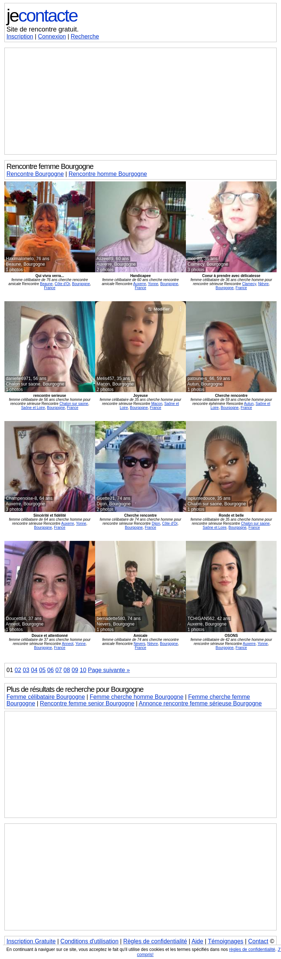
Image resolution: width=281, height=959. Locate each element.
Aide (197, 941)
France (49, 288)
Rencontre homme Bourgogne (107, 174)
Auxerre (139, 284)
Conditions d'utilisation (89, 941)
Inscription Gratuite (31, 941)
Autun (249, 404)
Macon (156, 404)
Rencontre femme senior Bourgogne (87, 703)
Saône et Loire (33, 408)
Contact (258, 941)
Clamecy (249, 284)
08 (67, 670)
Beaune (46, 284)
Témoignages (225, 941)
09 (75, 670)
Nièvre (263, 284)
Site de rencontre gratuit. (43, 29)
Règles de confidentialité (155, 941)
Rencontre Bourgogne (35, 174)
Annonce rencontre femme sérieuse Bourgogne (200, 703)
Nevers (139, 644)
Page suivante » (109, 670)
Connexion (52, 36)
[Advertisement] (140, 101)
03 (26, 670)
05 (42, 670)
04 (34, 670)
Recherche (85, 36)
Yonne (153, 284)
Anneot (68, 644)
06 (50, 670)
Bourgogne (81, 284)
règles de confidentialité (252, 949)
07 (58, 670)
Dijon (156, 523)
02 (18, 670)
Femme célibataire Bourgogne (46, 697)
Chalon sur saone (74, 404)
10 (83, 670)
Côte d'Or (62, 284)
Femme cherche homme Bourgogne (136, 697)
